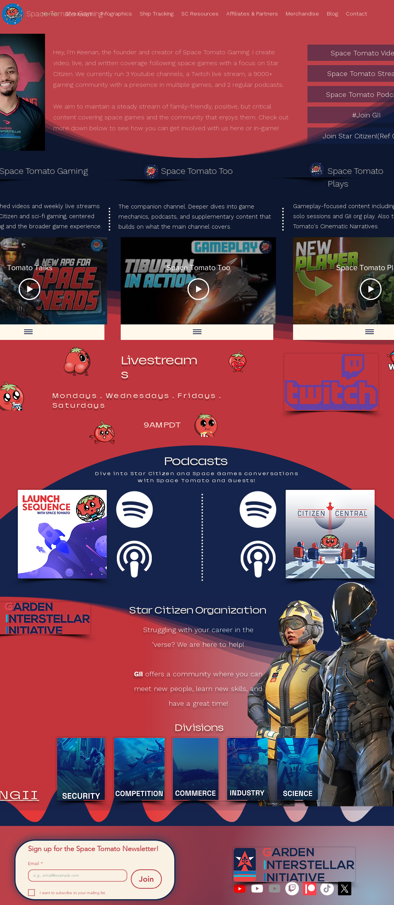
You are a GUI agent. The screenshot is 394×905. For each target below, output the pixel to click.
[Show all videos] (28, 332)
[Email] (75, 875)
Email (35, 863)
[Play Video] (29, 289)
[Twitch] (292, 888)
